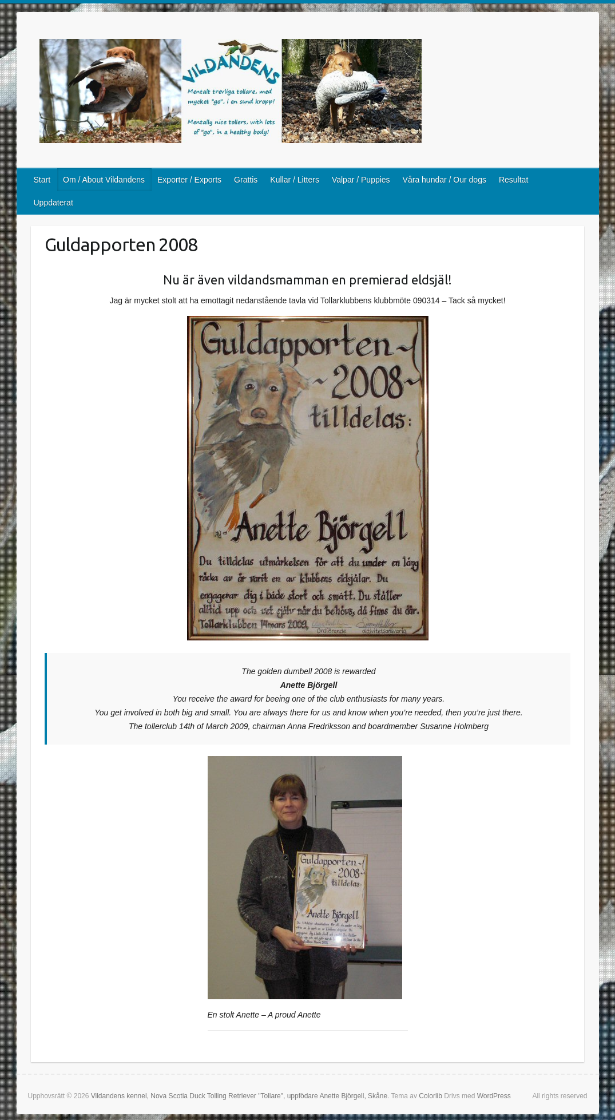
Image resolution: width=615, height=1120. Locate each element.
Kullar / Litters (294, 179)
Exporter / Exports (189, 179)
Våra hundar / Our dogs (444, 179)
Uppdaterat (53, 202)
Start (42, 179)
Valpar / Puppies (361, 179)
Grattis (245, 179)
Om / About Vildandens (104, 179)
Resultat (513, 179)
